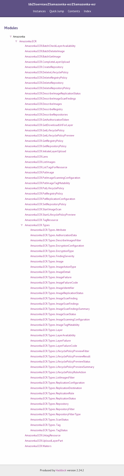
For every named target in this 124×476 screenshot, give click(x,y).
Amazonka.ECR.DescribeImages (43, 104)
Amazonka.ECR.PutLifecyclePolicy (44, 188)
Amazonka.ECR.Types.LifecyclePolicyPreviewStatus (60, 361)
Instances (39, 11)
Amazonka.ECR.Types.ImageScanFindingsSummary (60, 309)
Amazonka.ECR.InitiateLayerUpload (45, 151)
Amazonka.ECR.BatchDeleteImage (45, 51)
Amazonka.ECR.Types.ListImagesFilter (52, 377)
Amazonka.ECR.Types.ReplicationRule (52, 393)
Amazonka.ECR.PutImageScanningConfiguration (52, 177)
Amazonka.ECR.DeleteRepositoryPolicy (47, 88)
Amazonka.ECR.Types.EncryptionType (52, 251)
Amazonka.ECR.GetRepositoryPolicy (45, 146)
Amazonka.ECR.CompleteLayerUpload (47, 62)
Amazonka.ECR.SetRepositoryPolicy (45, 204)
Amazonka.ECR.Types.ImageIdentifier (52, 288)
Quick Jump (56, 11)
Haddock (61, 470)
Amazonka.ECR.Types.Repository (49, 404)
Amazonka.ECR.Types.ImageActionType (53, 267)
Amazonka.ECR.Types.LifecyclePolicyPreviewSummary (62, 367)
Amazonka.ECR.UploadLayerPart (44, 440)
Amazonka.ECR (27, 41)
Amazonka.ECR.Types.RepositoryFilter (52, 409)
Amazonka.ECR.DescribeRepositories (46, 114)
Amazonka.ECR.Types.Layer (46, 330)
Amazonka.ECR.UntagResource (43, 435)
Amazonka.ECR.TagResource (41, 220)
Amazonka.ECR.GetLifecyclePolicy (44, 130)
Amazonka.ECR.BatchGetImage (43, 56)
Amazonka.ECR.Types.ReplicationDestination (56, 388)
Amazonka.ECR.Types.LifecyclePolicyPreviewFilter (59, 351)
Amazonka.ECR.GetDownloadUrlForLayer (49, 125)
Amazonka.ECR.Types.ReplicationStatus (53, 398)
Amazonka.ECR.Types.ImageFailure (51, 277)
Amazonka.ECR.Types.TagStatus (49, 430)
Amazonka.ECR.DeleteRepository (44, 82)
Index (87, 11)
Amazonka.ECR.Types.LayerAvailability (53, 335)
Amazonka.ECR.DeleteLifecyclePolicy (46, 72)
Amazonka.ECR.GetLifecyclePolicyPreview (49, 135)
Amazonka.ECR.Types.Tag (45, 425)
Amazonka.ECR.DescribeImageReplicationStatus (53, 93)
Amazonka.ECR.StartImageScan (43, 209)
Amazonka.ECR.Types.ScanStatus (49, 419)
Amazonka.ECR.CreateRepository (44, 67)
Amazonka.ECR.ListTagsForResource (46, 167)
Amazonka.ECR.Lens (36, 156)
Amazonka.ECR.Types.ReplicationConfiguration (57, 382)
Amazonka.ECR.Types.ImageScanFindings (54, 303)
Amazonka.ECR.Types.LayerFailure (50, 340)
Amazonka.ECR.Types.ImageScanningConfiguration (60, 319)
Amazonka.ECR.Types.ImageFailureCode (54, 282)
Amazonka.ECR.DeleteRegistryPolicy (46, 77)
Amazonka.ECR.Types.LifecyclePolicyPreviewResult (60, 356)
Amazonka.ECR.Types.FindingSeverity (52, 256)
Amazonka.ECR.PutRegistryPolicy (44, 193)
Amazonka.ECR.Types (37, 225)
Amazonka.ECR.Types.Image (46, 261)
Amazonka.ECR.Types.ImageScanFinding (53, 298)
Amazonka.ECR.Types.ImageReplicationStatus (56, 293)
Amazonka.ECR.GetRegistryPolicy (44, 141)
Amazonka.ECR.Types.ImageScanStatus (53, 314)
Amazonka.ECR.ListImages (40, 162)
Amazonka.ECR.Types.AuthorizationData (53, 235)
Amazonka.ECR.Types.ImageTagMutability (54, 325)
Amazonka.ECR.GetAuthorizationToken (47, 119)
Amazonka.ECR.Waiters (38, 446)
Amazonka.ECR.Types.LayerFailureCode (53, 345)
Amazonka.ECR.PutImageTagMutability (47, 183)
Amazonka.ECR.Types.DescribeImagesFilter (55, 240)
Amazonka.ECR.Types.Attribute (48, 230)
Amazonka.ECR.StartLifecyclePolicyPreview (50, 214)
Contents (74, 11)
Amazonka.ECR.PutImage (39, 172)
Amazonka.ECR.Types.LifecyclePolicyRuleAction (58, 372)
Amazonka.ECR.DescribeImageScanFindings (50, 98)
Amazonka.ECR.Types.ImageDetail (50, 272)
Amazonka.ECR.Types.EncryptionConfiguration (57, 245)
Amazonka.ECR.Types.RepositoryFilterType (55, 414)
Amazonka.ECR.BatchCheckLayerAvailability (50, 46)
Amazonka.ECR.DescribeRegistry (44, 109)
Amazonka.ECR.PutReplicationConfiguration (50, 199)
